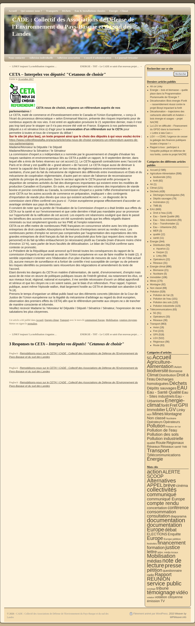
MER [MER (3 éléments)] (149, 414)
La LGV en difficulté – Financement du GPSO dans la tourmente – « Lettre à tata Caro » (168, 129)
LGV (155, 338)
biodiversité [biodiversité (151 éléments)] (157, 370)
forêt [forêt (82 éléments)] (165, 405)
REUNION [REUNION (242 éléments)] (158, 579)
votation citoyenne (128, 320)
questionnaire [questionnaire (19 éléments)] (172, 570)
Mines (153, 281)
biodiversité (159, 177)
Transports (52, 10)
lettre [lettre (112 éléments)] (152, 551)
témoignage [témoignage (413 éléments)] (161, 592)
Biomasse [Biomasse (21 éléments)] (175, 371)
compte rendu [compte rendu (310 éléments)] (163, 503)
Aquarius (161, 248)
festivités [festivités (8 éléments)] (152, 543)
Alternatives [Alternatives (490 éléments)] (161, 481)
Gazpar (160, 252)
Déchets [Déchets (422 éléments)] (178, 383)
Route (156, 345)
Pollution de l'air (161, 295)
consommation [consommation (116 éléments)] (161, 511)
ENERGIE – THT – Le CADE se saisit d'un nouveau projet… (111, 66)
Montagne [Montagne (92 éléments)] (173, 414)
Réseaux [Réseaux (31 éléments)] (167, 446)
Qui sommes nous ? (31, 10)
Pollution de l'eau (162, 298)
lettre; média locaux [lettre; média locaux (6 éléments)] (167, 552)
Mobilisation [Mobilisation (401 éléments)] (161, 556)
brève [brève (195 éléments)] (169, 485)
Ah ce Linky (156, 86)
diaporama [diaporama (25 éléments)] (178, 516)
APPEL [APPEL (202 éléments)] (155, 485)
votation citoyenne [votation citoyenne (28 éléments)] (169, 597)
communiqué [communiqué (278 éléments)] (161, 494)
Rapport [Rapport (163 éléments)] (163, 574)
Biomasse (158, 270)
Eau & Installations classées (90, 10)
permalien (32, 323)
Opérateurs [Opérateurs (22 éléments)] (155, 422)
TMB (155, 205)
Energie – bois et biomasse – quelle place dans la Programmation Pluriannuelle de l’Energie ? (169, 94)
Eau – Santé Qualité (163, 216)
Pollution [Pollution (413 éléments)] (156, 425)
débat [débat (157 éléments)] (171, 529)
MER (155, 230)
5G (154, 313)
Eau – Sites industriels (165, 220)
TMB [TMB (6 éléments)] (184, 446)
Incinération (159, 202)
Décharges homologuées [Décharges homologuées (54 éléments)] (160, 381)
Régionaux (158, 341)
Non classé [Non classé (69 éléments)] (156, 418)
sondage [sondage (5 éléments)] (151, 589)
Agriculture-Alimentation (162, 173)
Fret (155, 331)
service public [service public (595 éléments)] (164, 583)
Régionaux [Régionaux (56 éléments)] (175, 443)
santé (156, 238)
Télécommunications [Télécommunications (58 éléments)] (164, 455)
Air (151, 184)
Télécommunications (161, 309)
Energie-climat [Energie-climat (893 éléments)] (166, 402)
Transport (64, 320)
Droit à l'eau (159, 213)
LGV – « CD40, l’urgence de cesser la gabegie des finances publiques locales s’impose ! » (169, 140)
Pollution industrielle (163, 306)
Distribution (159, 245)
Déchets (66, 10)
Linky (159, 255)
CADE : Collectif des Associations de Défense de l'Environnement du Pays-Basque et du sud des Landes (73, 26)
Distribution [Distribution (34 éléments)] (167, 375)
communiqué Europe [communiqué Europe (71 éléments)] (166, 499)
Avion (156, 327)
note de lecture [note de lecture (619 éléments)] (164, 563)
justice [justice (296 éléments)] (172, 547)
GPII (155, 334)
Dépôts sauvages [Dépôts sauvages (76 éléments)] (162, 388)
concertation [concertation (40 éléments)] (157, 508)
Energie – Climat (118, 10)
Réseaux (157, 263)
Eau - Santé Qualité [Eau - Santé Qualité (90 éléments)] (164, 392)
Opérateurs (159, 259)
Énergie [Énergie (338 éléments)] (155, 459)
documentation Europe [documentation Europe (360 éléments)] (164, 527)
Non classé (156, 288)
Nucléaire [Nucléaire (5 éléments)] (171, 418)
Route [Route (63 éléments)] (161, 443)
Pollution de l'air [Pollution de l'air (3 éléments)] (173, 426)
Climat (153, 187)
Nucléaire (158, 273)
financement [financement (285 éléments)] (171, 542)
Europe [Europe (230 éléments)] (155, 538)
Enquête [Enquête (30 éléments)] (174, 534)
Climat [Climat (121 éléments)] (152, 375)
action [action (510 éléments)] (154, 472)
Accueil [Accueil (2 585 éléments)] (161, 357)
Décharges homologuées (166, 195)
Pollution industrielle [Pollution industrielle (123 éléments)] (165, 438)
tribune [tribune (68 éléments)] (162, 588)
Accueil (13, 10)
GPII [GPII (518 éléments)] (183, 405)
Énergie (154, 241)
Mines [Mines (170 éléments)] (158, 414)
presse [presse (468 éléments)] (173, 565)
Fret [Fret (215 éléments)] (173, 405)
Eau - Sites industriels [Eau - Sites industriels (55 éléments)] (167, 394)
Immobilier (155, 277)
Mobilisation (112, 320)
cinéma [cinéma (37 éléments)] (182, 485)
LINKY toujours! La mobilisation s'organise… (33, 66)
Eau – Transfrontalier (164, 223)
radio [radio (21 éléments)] (150, 575)
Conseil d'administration (97, 57)
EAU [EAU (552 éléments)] (182, 387)
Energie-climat (52, 320)
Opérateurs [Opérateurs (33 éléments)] (171, 422)
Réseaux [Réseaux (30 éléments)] (153, 446)
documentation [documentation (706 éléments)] (166, 520)
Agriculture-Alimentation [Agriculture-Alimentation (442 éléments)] (160, 364)
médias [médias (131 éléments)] (154, 561)
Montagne (155, 284)
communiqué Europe (95, 320)
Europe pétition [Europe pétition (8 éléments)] (172, 539)
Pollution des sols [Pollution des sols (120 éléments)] (163, 434)
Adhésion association (68, 57)
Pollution (154, 291)
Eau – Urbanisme (162, 227)
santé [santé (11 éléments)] (177, 446)
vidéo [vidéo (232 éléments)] (182, 592)
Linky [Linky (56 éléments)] (181, 410)
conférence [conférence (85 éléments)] (178, 507)
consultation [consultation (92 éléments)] (158, 515)
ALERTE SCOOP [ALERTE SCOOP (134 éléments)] (163, 474)
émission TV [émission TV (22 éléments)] (156, 601)
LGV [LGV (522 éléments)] (171, 409)
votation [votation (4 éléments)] (150, 597)
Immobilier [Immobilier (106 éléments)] (156, 410)
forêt (155, 180)
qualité (156, 234)
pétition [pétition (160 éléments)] (154, 570)
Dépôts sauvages (162, 198)
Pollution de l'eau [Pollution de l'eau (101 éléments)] (162, 430)
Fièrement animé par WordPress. (150, 613)
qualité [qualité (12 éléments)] (151, 443)
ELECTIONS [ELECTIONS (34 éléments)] (157, 534)
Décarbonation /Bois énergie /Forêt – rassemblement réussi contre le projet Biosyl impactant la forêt (168, 104)
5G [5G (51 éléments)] (149, 358)
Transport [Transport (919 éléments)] (158, 450)
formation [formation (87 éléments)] (156, 547)
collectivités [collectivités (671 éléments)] (162, 489)
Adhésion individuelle (41, 57)
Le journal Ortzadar (126, 57)
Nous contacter (17, 57)
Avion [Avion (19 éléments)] (178, 367)
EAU (152, 209)
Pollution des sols (162, 302)
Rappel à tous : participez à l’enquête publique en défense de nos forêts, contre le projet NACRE (168, 151)
